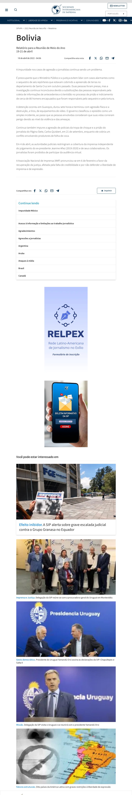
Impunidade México (28, 210)
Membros (122, 20)
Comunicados (92, 20)
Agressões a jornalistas (29, 238)
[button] (117, 6)
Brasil (21, 268)
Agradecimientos (26, 231)
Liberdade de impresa (38, 20)
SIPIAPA (19, 28)
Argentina (23, 246)
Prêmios (106, 20)
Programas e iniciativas (67, 20)
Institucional (13, 20)
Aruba (21, 253)
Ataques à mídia (26, 260)
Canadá (22, 275)
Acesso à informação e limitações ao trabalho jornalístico (46, 223)
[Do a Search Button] (15, 9)
